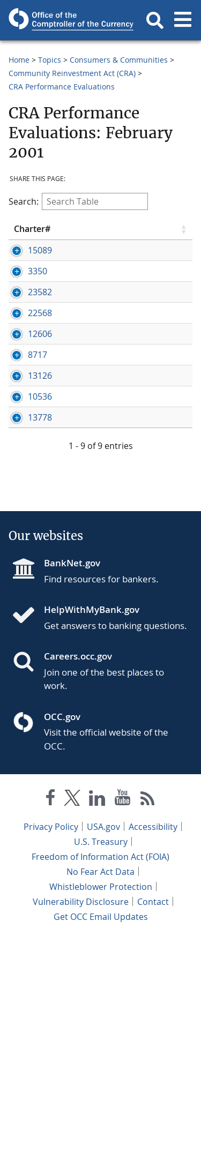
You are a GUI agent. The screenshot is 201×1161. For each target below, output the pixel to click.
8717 (37, 483)
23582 (40, 361)
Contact (153, 1123)
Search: (78, 201)
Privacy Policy (51, 1048)
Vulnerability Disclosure (81, 1123)
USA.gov (103, 1048)
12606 (40, 438)
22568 (40, 394)
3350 (37, 328)
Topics (49, 60)
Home (19, 60)
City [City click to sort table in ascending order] (147, 234)
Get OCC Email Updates (101, 1138)
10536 (40, 583)
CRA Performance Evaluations (62, 86)
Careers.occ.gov (78, 878)
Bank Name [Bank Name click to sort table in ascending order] (90, 234)
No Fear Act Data (100, 1093)
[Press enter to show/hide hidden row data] (41, 284)
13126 (40, 527)
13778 (40, 628)
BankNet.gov (72, 785)
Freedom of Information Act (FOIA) (100, 1078)
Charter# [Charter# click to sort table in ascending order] (32, 234)
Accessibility (153, 1048)
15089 (40, 260)
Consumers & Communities (119, 60)
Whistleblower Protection (100, 1108)
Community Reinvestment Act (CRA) (72, 73)
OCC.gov (62, 938)
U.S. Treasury (101, 1063)
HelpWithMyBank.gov (91, 832)
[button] (155, 20)
